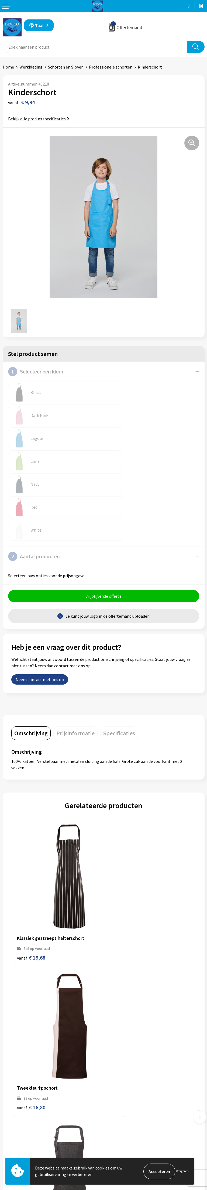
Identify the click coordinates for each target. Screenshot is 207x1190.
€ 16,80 (123, 865)
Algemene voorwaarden (128, 1130)
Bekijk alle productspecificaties (38, 118)
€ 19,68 (31, 865)
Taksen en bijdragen (124, 1071)
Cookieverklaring (122, 1147)
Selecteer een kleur (36, 371)
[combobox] (95, 47)
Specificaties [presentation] (119, 665)
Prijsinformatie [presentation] (75, 665)
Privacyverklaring (122, 1138)
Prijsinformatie (120, 1055)
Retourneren (14, 1138)
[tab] (31, 665)
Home (8, 67)
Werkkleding (31, 67)
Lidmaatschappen (122, 1080)
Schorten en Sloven (66, 67)
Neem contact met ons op (40, 611)
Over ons (114, 1047)
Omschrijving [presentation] (31, 665)
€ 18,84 (123, 993)
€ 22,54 (31, 993)
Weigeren (182, 1171)
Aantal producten (34, 487)
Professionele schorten (110, 67)
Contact (10, 1130)
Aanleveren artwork (124, 1063)
